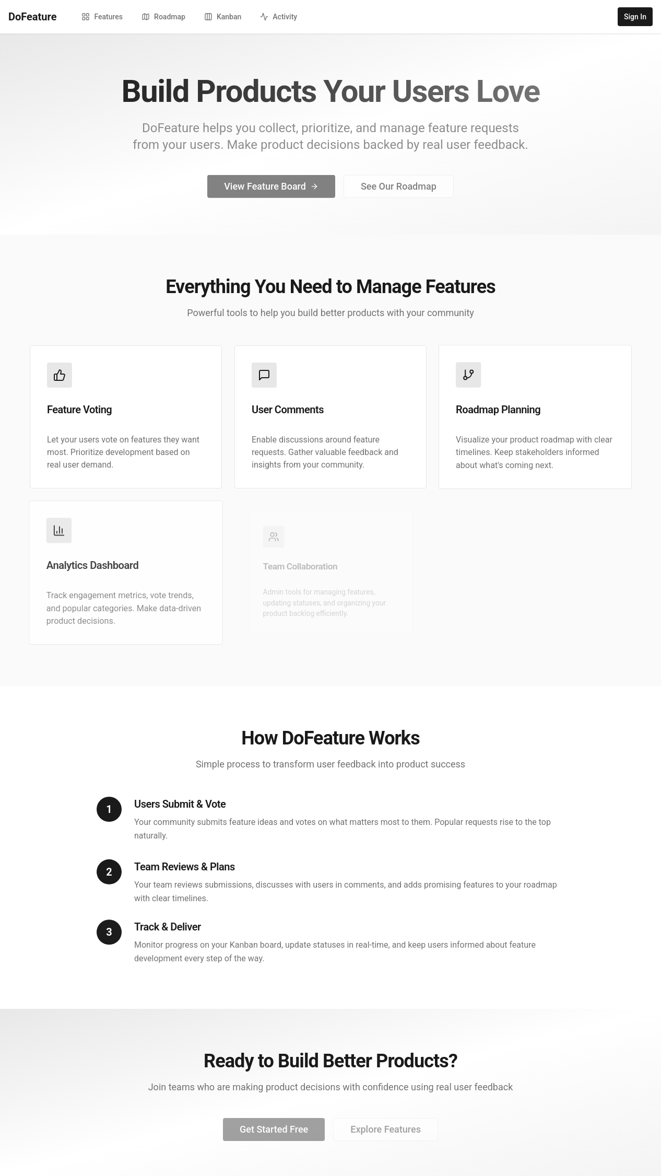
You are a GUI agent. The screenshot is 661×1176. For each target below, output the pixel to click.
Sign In (635, 17)
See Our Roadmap (398, 188)
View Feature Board (271, 188)
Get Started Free (274, 1132)
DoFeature (32, 16)
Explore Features (385, 1132)
